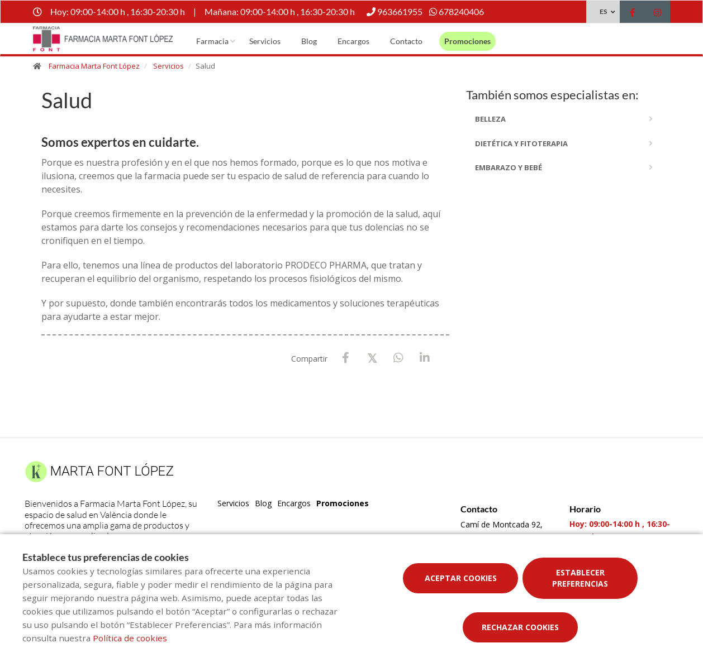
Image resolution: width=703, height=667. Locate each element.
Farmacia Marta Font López (94, 66)
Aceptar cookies (461, 578)
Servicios (265, 41)
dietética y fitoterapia (521, 143)
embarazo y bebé (508, 167)
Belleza (490, 119)
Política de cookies (130, 638)
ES (603, 11)
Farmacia (212, 41)
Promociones (467, 41)
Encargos (353, 41)
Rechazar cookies (520, 627)
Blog (309, 41)
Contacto (406, 41)
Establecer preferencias (580, 578)
